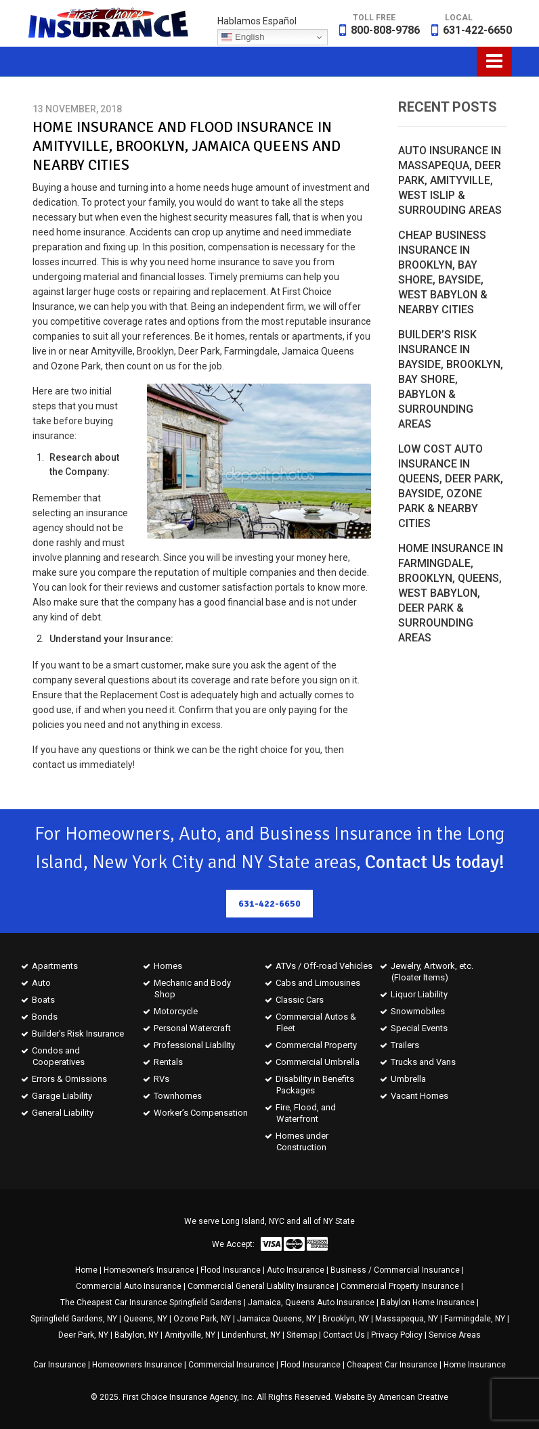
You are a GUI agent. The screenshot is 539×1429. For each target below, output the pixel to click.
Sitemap (301, 1335)
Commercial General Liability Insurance (261, 1286)
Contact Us (344, 1335)
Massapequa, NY (406, 1318)
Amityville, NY (190, 1335)
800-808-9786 (385, 30)
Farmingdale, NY (474, 1318)
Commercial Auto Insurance (128, 1286)
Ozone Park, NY (202, 1318)
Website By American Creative (391, 1397)
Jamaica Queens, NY (276, 1318)
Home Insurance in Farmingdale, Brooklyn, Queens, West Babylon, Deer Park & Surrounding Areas (450, 593)
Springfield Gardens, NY (73, 1318)
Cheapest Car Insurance (392, 1364)
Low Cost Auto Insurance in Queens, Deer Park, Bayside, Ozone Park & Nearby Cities (450, 486)
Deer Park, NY (83, 1335)
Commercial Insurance (231, 1364)
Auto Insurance (295, 1270)
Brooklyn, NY (345, 1318)
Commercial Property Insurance (400, 1286)
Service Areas (455, 1335)
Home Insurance (475, 1364)
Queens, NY (145, 1318)
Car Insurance (59, 1364)
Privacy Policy (397, 1335)
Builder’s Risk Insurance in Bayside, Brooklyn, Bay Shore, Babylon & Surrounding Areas (450, 379)
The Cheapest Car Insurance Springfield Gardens (151, 1302)
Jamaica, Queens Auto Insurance (311, 1302)
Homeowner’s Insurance (149, 1270)
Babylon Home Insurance (428, 1302)
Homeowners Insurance (137, 1364)
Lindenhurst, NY (250, 1335)
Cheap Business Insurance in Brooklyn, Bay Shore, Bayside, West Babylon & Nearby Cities (443, 272)
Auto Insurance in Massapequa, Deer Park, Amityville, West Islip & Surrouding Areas (450, 180)
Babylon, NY (136, 1335)
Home (86, 1270)
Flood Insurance (230, 1270)
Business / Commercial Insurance (395, 1270)
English (242, 37)
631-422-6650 (477, 30)
